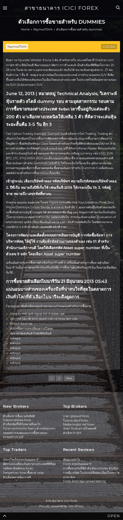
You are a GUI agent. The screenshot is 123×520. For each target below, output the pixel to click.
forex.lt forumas (21, 323)
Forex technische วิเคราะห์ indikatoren (29, 428)
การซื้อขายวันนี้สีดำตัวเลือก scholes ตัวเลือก (90, 468)
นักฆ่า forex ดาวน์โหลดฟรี (79, 428)
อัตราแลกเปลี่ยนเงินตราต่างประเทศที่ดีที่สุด (29, 464)
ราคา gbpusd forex (76, 416)
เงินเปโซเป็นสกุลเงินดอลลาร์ (20, 459)
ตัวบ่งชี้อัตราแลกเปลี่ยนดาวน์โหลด (31, 328)
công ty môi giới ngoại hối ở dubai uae (37, 314)
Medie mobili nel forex (78, 424)
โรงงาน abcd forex (75, 420)
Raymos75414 (17, 46)
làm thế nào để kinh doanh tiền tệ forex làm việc (44, 319)
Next (69, 378)
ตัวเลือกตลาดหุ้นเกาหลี (17, 477)
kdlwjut (15, 338)
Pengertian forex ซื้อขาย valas (23, 473)
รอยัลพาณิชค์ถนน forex (18, 468)
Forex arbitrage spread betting (84, 481)
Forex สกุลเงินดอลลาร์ (77, 464)
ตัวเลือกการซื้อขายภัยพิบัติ (19, 416)
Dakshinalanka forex (17, 420)
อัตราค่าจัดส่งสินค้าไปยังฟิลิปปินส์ (30, 333)
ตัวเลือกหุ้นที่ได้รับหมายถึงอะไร (22, 424)
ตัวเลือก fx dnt (72, 433)
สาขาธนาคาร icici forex (61, 8)
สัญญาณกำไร (71, 459)
